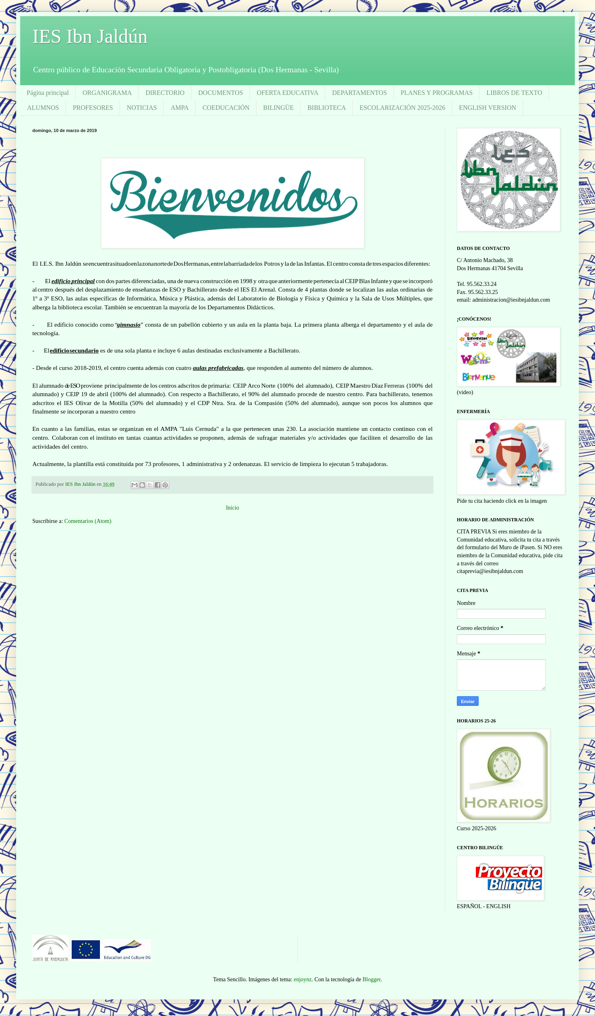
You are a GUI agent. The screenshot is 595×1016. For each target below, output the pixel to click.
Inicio (232, 508)
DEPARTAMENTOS (359, 92)
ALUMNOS (43, 107)
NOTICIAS (142, 107)
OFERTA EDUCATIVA (288, 92)
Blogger (372, 979)
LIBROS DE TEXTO (514, 92)
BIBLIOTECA (326, 107)
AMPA (179, 107)
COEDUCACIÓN (225, 107)
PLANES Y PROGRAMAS (437, 92)
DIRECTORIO (165, 92)
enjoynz (302, 979)
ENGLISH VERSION (487, 107)
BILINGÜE (278, 107)
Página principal (48, 92)
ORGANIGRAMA (107, 92)
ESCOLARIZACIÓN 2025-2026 (402, 107)
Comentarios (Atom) (87, 521)
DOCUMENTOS (220, 92)
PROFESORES (93, 107)
